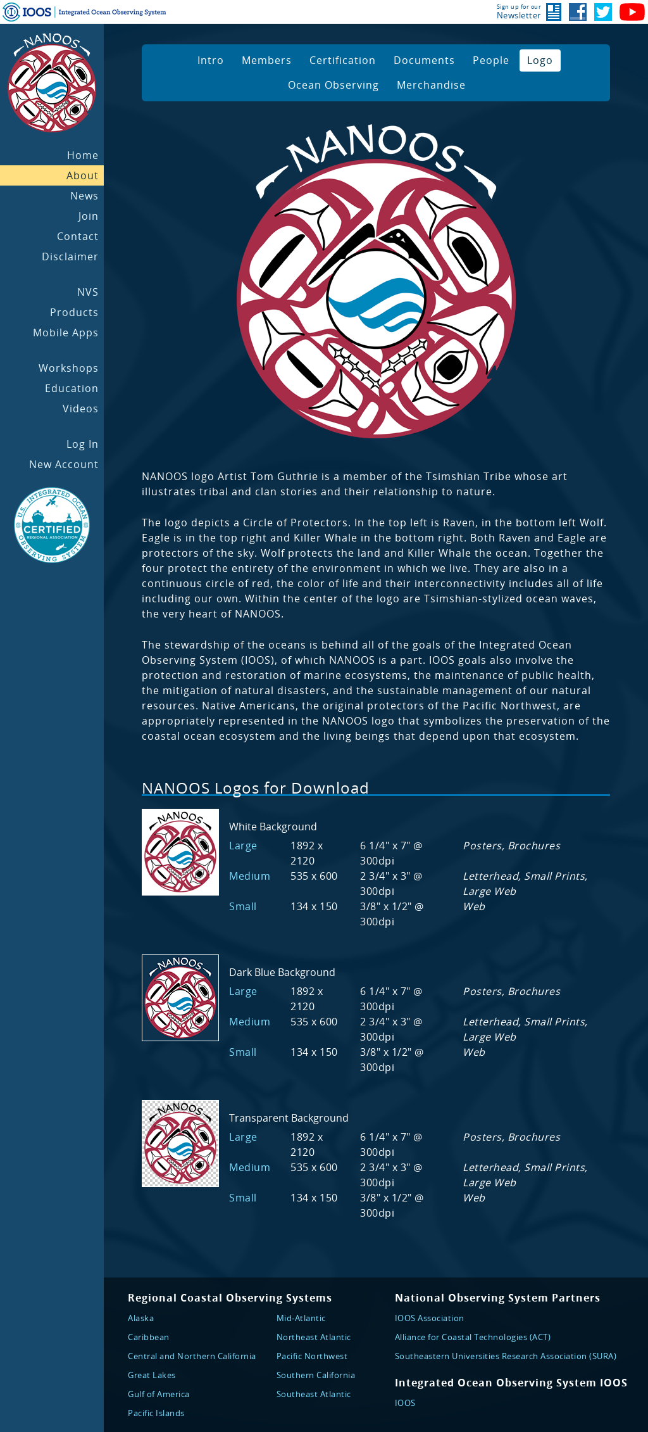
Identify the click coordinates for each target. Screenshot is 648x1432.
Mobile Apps (66, 332)
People (491, 60)
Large (243, 845)
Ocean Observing (333, 85)
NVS (88, 292)
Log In (82, 444)
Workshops (69, 368)
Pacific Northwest (312, 1356)
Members (267, 60)
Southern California (316, 1375)
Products (74, 312)
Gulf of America (159, 1394)
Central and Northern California (192, 1356)
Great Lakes (152, 1375)
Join (88, 216)
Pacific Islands (156, 1413)
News (84, 196)
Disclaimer (70, 256)
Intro (210, 60)
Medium (249, 876)
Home (83, 155)
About (82, 175)
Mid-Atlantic (301, 1318)
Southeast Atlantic (314, 1394)
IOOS (405, 1403)
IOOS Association (429, 1318)
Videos (81, 408)
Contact (78, 236)
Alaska (141, 1318)
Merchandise (431, 85)
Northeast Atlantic (314, 1337)
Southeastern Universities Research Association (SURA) (506, 1356)
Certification (342, 60)
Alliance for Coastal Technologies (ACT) (473, 1337)
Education (72, 388)
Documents (424, 60)
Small (243, 906)
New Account (64, 464)
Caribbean (149, 1337)
